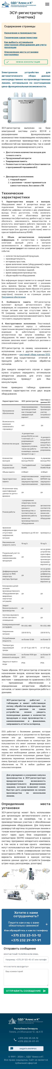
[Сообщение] (26, 977)
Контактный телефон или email (21, 954)
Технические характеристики (20, 37)
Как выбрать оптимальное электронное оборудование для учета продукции (25, 45)
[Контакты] (26, 960)
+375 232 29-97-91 (26, 940)
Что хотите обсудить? (16, 967)
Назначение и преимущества (20, 33)
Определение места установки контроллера (21, 53)
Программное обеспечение (14, 297)
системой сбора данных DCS (34, 354)
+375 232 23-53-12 (26, 935)
